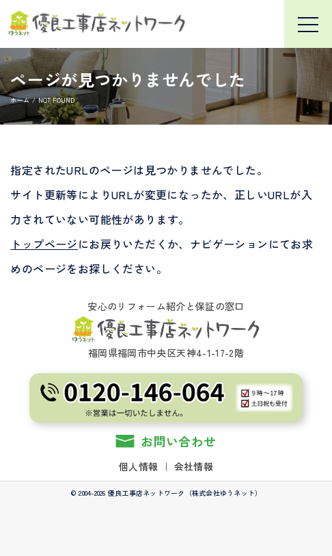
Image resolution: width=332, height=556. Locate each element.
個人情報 (138, 466)
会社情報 (193, 466)
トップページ (43, 244)
